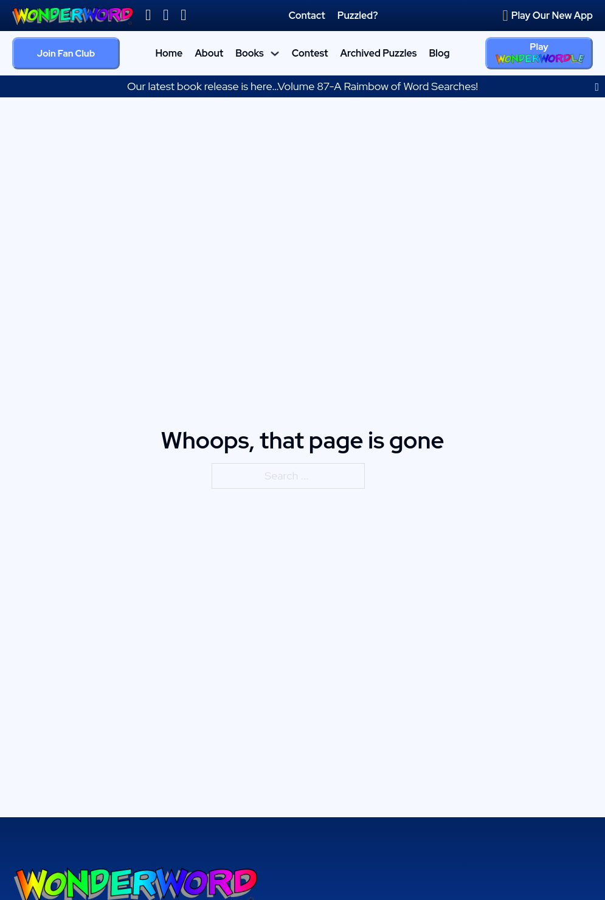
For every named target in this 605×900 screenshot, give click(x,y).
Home (168, 53)
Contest (310, 53)
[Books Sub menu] (275, 53)
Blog (439, 53)
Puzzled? (357, 16)
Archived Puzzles (378, 53)
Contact (307, 16)
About (209, 53)
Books (249, 53)
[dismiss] (597, 87)
